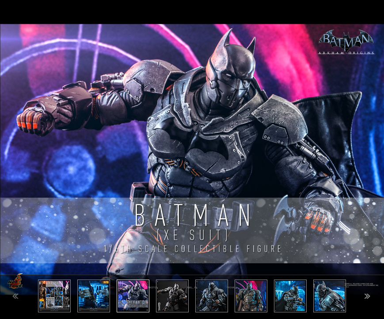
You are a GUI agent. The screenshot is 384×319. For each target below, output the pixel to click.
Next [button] (367, 296)
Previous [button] (15, 296)
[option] (192, 159)
